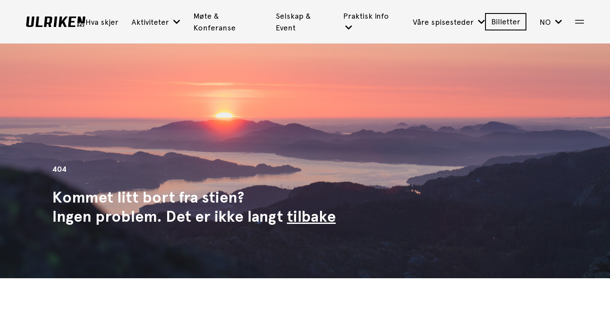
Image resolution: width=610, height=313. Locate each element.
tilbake (311, 216)
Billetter (505, 21)
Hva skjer (101, 22)
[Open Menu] (579, 21)
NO (550, 22)
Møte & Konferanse (214, 21)
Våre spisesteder (449, 22)
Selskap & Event (293, 21)
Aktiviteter (155, 22)
